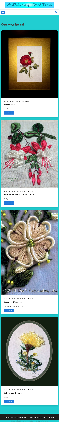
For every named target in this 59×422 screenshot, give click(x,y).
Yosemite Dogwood (13, 302)
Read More (9, 113)
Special (18, 101)
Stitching (26, 101)
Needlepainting (9, 101)
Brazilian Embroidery (11, 191)
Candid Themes (48, 417)
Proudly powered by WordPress (16, 417)
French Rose (9, 105)
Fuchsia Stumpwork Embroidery (19, 195)
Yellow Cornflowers (13, 393)
